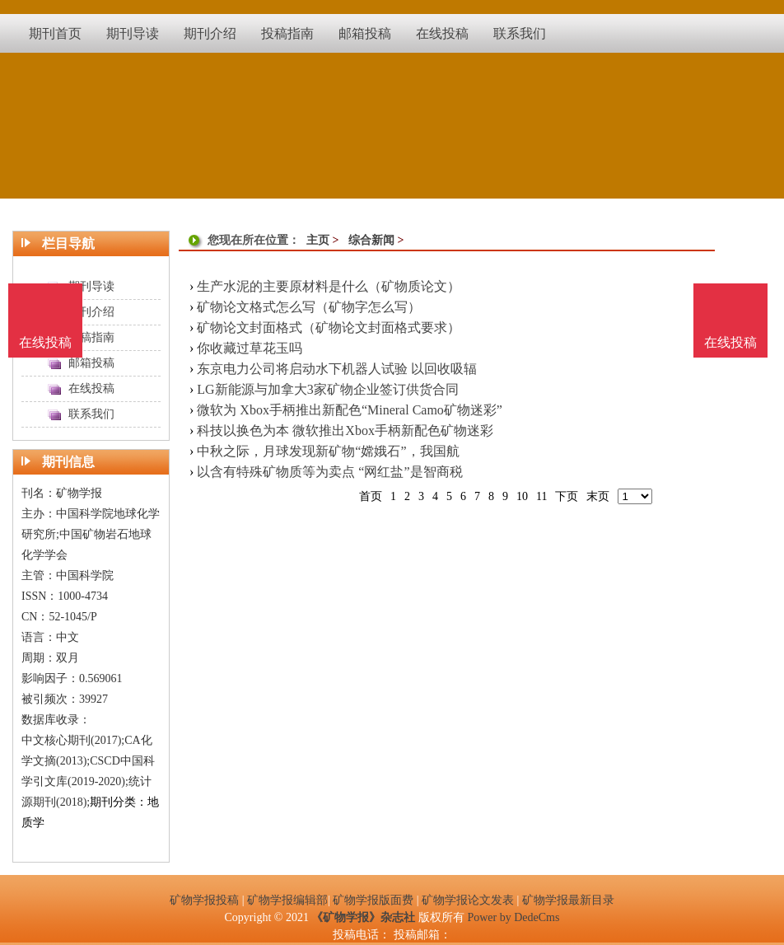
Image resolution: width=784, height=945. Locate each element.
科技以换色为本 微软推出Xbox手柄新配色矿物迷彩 (345, 430)
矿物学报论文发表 (468, 900)
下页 (566, 496)
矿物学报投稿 (204, 900)
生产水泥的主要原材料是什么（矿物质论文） (328, 286)
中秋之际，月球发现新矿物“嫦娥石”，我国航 (328, 451)
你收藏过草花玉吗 (249, 348)
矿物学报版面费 (373, 900)
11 (541, 496)
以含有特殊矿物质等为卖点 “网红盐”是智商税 (329, 472)
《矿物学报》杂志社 (363, 917)
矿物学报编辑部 (287, 900)
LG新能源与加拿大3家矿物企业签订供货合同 (327, 389)
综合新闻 (371, 240)
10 (522, 496)
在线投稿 (730, 342)
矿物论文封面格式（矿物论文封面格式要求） (328, 327)
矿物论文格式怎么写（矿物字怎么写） (309, 307)
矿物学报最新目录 (568, 900)
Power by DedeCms (513, 917)
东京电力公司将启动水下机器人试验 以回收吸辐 (337, 369)
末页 (597, 496)
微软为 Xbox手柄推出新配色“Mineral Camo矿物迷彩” (349, 410)
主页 (317, 240)
